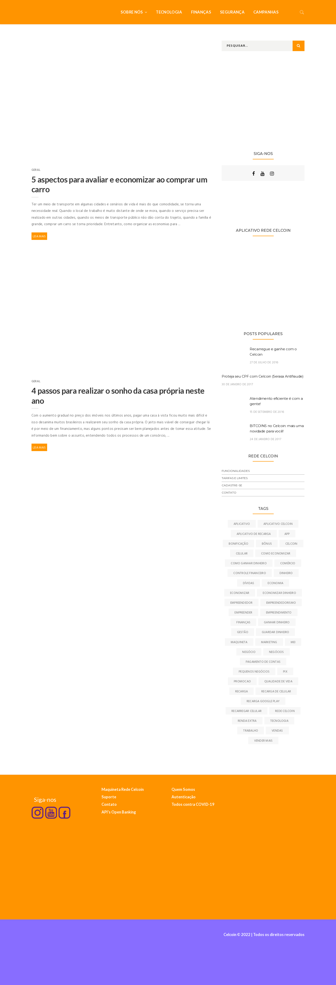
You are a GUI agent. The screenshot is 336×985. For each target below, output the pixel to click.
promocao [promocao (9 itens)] (242, 681)
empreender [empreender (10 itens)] (243, 612)
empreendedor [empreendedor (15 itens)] (241, 602)
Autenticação (184, 797)
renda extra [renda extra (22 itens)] (247, 721)
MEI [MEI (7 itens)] (293, 642)
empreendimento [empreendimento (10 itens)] (279, 612)
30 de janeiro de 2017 (237, 384)
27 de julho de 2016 (264, 362)
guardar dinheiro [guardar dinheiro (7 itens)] (275, 632)
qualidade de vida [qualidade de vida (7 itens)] (278, 681)
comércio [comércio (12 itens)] (287, 563)
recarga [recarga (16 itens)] (241, 691)
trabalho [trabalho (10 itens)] (250, 730)
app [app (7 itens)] (287, 534)
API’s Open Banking (119, 812)
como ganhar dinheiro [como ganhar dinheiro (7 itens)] (249, 563)
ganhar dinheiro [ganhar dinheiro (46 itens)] (277, 622)
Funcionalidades (236, 471)
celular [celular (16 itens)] (242, 553)
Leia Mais (39, 236)
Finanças (201, 12)
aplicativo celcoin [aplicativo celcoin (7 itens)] (278, 524)
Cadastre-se (232, 485)
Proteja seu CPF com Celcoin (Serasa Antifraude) (262, 376)
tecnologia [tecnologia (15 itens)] (279, 721)
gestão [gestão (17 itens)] (242, 632)
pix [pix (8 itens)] (285, 671)
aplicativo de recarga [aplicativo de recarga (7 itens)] (254, 534)
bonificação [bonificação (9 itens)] (238, 543)
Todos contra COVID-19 (193, 804)
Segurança (232, 12)
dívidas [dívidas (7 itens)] (248, 583)
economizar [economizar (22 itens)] (239, 593)
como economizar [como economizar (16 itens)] (275, 553)
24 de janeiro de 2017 (265, 439)
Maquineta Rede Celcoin (123, 789)
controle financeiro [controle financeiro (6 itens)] (249, 573)
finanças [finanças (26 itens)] (243, 622)
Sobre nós (132, 12)
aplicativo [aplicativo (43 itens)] (242, 524)
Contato (229, 492)
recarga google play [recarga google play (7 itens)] (263, 701)
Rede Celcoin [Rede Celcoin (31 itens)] (285, 711)
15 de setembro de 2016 (267, 412)
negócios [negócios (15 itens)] (276, 652)
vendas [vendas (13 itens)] (277, 730)
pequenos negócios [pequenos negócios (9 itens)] (254, 671)
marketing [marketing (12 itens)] (269, 642)
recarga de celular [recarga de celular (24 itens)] (276, 691)
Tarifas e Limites (235, 478)
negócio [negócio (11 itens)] (249, 652)
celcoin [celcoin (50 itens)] (291, 543)
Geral (36, 170)
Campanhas (266, 12)
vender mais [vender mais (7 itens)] (263, 740)
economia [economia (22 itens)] (275, 583)
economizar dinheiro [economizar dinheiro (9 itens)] (279, 593)
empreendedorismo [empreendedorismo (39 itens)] (281, 602)
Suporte (109, 797)
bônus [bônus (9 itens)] (267, 543)
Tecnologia (169, 12)
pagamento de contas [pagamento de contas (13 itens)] (263, 661)
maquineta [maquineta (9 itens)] (239, 642)
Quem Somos (183, 789)
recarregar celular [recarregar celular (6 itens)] (246, 711)
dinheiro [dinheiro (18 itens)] (286, 573)
